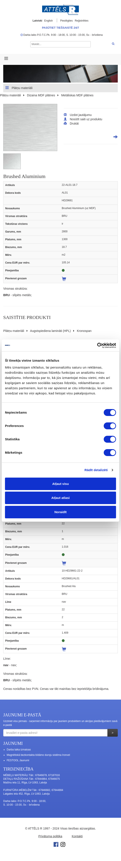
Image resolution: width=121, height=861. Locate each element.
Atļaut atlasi (60, 498)
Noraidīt (60, 512)
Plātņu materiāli (18, 88)
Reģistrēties (81, 20)
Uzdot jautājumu (81, 115)
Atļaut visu (60, 484)
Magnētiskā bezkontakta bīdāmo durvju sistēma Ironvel (38, 754)
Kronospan (84, 331)
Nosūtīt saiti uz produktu (86, 119)
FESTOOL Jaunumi (18, 760)
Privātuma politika (50, 836)
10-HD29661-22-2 (72, 570)
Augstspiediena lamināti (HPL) (50, 331)
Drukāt (74, 123)
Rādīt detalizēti (96, 470)
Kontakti (77, 836)
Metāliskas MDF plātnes (77, 95)
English (48, 20)
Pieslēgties (66, 20)
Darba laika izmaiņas (19, 749)
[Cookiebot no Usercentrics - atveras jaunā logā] (97, 345)
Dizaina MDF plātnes (41, 95)
